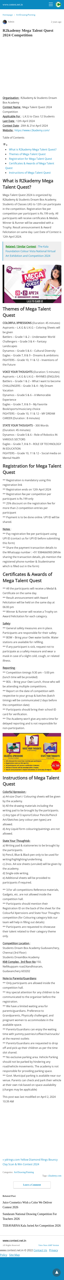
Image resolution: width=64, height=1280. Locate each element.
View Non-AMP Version (48, 1245)
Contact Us (40, 1250)
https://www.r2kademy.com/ (32, 130)
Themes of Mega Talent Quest (27, 154)
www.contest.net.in (13, 4)
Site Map (14, 1255)
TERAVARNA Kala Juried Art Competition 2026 (32, 1225)
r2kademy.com (54, 1176)
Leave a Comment (32, 1185)
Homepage (8, 14)
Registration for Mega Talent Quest (30, 159)
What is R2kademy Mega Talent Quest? (32, 149)
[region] (33, 67)
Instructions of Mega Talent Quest (30, 172)
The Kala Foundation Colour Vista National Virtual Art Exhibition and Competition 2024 (30, 251)
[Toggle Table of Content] (5, 145)
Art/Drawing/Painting (25, 14)
